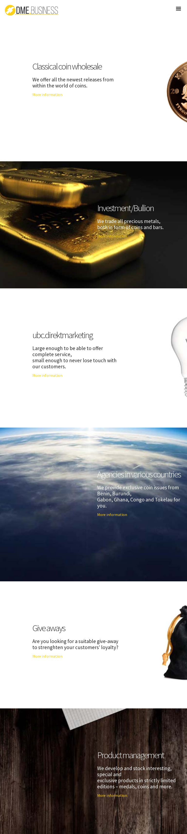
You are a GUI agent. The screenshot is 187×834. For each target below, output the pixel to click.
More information (47, 94)
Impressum (113, 819)
